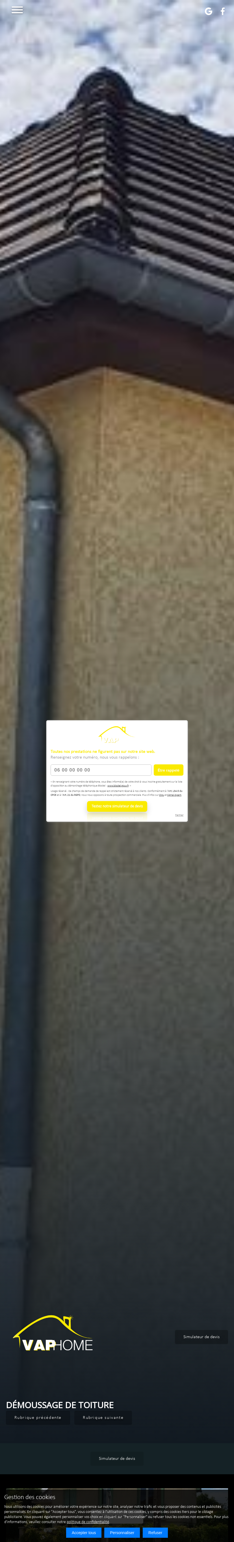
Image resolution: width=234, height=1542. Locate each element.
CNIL (161, 794)
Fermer (179, 815)
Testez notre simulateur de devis (117, 806)
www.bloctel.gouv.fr (118, 785)
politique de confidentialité (88, 1522)
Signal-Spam (174, 794)
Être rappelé (168, 770)
